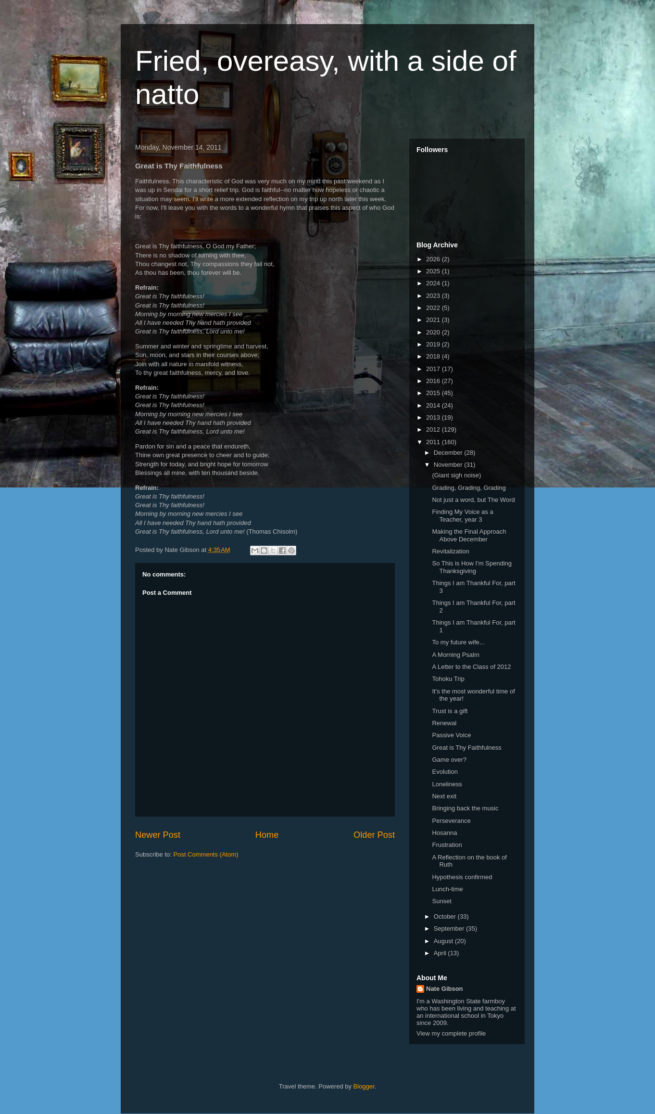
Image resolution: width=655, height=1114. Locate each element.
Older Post (374, 835)
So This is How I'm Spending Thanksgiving (472, 567)
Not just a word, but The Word (473, 499)
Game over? (449, 759)
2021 (434, 319)
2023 (434, 295)
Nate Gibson (444, 988)
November (449, 464)
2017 (434, 368)
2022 (434, 307)
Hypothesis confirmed (462, 877)
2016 (434, 380)
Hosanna (444, 832)
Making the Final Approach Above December (469, 535)
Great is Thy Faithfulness (466, 747)
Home (267, 835)
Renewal (444, 723)
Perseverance (451, 820)
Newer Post (157, 835)
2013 (434, 417)
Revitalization (450, 551)
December (449, 452)
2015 (434, 393)
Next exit (444, 796)
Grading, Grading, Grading (468, 487)
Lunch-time (447, 889)
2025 (434, 271)
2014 (434, 405)
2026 (434, 259)
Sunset (441, 901)
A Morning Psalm (455, 654)
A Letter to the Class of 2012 (471, 666)
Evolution (444, 771)
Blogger (364, 1086)
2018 (434, 356)
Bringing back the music (465, 808)
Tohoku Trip (448, 678)
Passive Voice (451, 735)
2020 (434, 332)
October (446, 916)
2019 (434, 344)
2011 (434, 442)
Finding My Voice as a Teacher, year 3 (462, 515)
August (444, 941)
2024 (434, 283)
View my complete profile (451, 1033)
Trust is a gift (449, 711)
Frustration (447, 844)
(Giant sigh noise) (456, 475)
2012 (434, 429)
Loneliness (447, 784)
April (441, 953)
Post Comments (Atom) (206, 854)
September (450, 928)
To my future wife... (458, 642)
